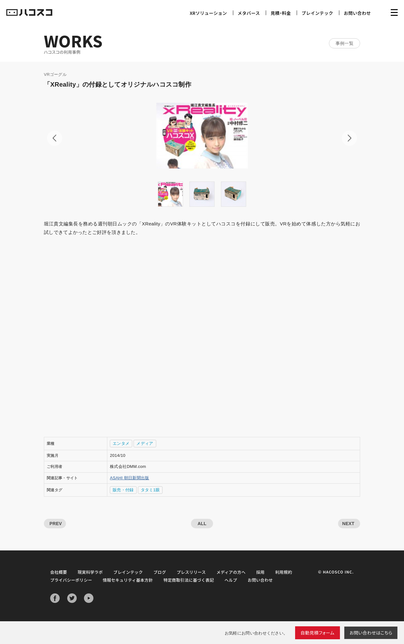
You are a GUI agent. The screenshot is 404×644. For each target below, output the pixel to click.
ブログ (159, 572)
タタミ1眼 (150, 490)
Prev (54, 138)
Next (349, 138)
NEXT (348, 523)
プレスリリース (191, 572)
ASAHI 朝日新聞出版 (129, 477)
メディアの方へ (231, 572)
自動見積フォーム (317, 632)
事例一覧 (345, 43)
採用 (260, 572)
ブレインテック (317, 13)
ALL (202, 523)
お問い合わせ (357, 13)
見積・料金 (280, 13)
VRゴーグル (55, 74)
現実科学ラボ (90, 572)
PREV (56, 523)
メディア (144, 443)
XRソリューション (208, 13)
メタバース (249, 13)
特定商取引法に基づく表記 (188, 580)
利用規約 (283, 572)
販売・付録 (123, 490)
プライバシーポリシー (71, 580)
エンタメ (121, 443)
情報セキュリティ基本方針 (128, 580)
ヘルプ (230, 580)
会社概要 (58, 572)
